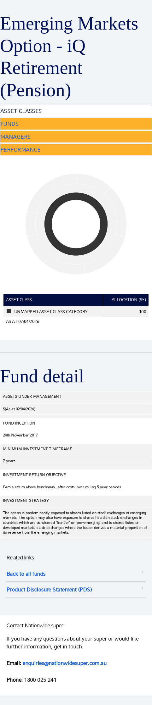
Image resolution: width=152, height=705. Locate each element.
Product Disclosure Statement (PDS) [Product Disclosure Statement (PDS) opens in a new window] (49, 589)
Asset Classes (21, 111)
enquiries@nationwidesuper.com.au (64, 663)
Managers (15, 136)
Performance (20, 149)
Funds (9, 123)
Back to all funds (25, 573)
